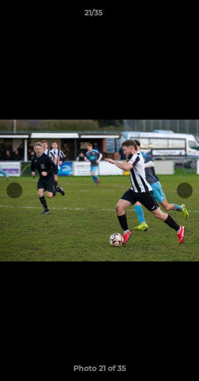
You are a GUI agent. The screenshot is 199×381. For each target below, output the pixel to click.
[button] (160, 15)
